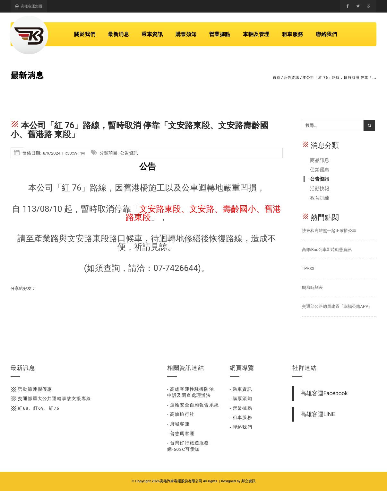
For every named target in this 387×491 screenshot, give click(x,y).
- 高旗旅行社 (181, 414)
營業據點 (219, 34)
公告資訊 (291, 78)
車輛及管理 (256, 34)
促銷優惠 (319, 170)
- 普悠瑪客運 (181, 433)
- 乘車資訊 (241, 389)
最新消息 (118, 34)
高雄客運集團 (28, 6)
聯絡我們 (326, 34)
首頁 (276, 78)
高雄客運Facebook (324, 393)
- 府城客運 (178, 423)
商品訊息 (319, 160)
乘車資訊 (152, 34)
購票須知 (186, 34)
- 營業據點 (241, 408)
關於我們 (84, 34)
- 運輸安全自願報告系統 (193, 404)
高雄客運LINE (317, 414)
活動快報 (319, 189)
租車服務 (292, 34)
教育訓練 (319, 198)
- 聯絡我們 (241, 427)
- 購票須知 (241, 398)
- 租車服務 (241, 417)
